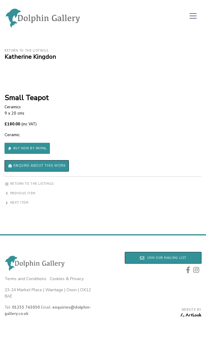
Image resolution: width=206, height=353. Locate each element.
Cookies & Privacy (67, 279)
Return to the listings (26, 50)
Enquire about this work (37, 165)
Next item (17, 202)
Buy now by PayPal (27, 148)
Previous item (20, 193)
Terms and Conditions (25, 279)
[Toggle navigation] (193, 16)
